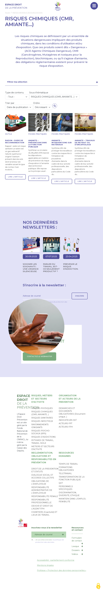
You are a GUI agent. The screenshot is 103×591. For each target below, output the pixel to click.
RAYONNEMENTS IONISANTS (40, 426)
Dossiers (76, 550)
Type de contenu (14, 92)
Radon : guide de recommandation (14, 141)
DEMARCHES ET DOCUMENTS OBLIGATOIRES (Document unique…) (72, 412)
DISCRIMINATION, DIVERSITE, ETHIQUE (69, 494)
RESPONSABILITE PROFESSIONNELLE (41, 501)
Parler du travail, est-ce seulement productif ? (51, 268)
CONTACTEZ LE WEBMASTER (39, 356)
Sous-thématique (38, 92)
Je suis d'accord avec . (49, 541)
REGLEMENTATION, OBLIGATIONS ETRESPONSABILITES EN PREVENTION (43, 458)
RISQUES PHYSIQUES (42, 408)
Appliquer (54, 105)
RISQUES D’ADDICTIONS (43, 437)
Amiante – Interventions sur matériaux (62, 142)
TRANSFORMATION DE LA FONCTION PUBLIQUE (71, 478)
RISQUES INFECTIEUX (42, 421)
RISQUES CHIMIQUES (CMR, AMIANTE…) (42, 413)
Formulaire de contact (77, 539)
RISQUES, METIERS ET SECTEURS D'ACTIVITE (27, 12)
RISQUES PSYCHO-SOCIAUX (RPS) (40, 432)
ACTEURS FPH (66, 427)
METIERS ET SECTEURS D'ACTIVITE (42, 447)
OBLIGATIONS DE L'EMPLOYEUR (40, 482)
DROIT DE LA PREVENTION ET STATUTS (44, 470)
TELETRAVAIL (65, 473)
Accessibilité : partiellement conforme (55, 560)
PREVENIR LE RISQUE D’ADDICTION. (70, 266)
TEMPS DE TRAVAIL (68, 464)
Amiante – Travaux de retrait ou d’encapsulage (85, 142)
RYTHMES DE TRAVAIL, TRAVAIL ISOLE (42, 441)
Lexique (75, 546)
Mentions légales (45, 565)
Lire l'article (15, 177)
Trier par (9, 103)
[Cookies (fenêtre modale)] (98, 586)
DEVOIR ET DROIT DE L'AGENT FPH (42, 507)
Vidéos (75, 554)
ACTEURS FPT (65, 423)
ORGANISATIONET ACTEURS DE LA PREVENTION (69, 398)
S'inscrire (79, 296)
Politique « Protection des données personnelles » (61, 570)
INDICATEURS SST (68, 420)
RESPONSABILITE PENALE (44, 496)
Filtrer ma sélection (17, 82)
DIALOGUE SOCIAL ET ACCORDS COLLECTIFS (42, 476)
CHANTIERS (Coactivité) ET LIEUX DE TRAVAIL (44, 513)
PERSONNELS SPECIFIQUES (66, 487)
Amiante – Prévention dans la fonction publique (37, 143)
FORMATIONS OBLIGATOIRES (66, 468)
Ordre (36, 103)
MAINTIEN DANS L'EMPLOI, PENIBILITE (72, 500)
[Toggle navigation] (94, 6)
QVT (61, 483)
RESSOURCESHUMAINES (66, 454)
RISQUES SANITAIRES (42, 418)
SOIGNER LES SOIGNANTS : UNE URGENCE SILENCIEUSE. (30, 268)
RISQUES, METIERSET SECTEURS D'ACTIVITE (41, 398)
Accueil (7, 12)
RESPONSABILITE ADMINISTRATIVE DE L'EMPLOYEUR (41, 490)
